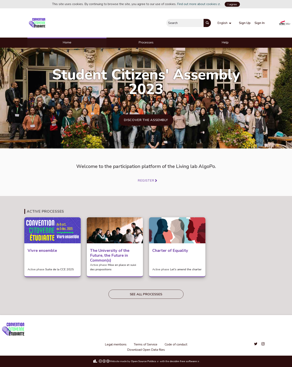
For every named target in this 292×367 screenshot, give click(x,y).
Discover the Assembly (146, 120)
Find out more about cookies (198, 4)
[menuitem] (224, 23)
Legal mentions (116, 344)
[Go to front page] (37, 23)
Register (146, 180)
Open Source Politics (145, 361)
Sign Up (244, 23)
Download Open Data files (146, 350)
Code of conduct (176, 344)
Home (67, 42)
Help (225, 42)
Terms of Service (145, 344)
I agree (232, 4)
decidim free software (185, 361)
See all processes (146, 294)
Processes (146, 42)
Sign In (259, 23)
